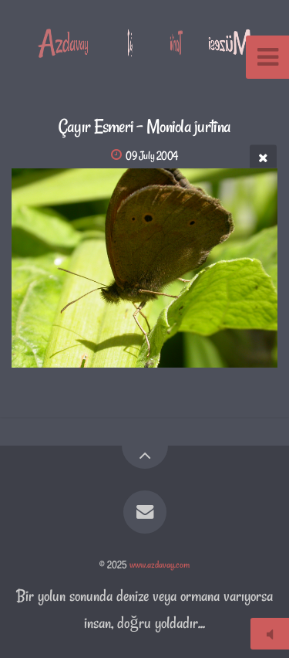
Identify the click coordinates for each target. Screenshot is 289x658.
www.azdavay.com (159, 565)
